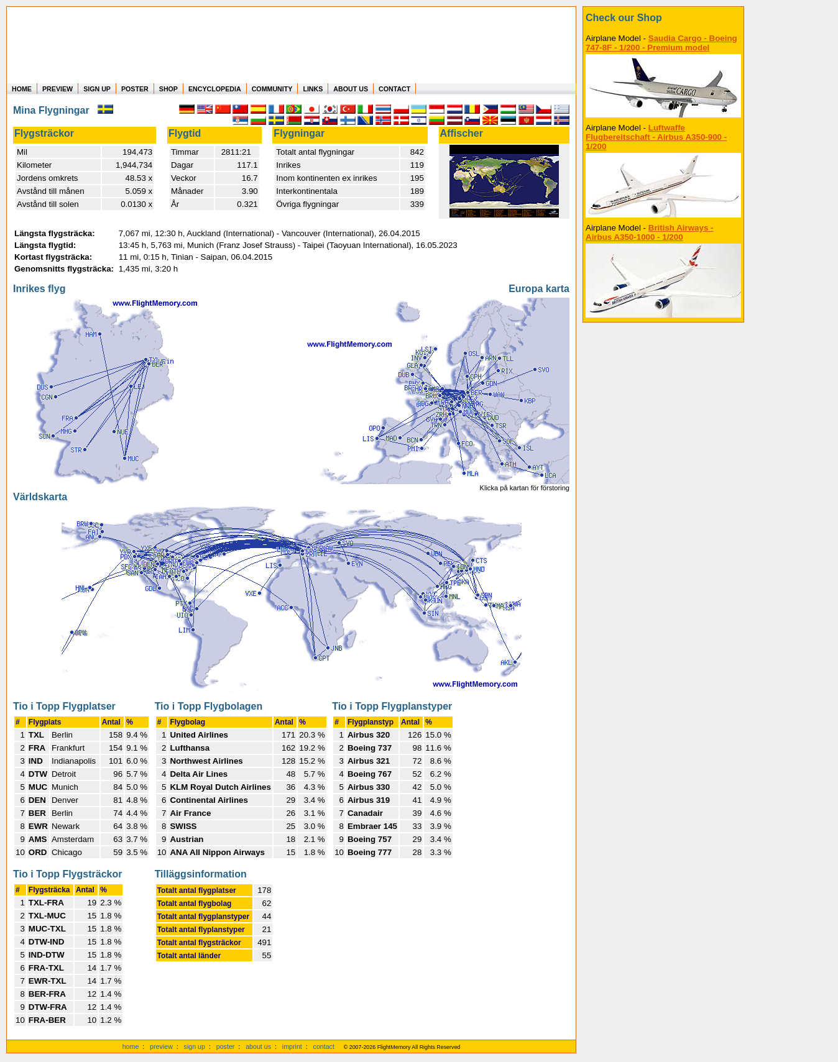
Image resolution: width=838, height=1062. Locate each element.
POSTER (135, 89)
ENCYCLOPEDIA (214, 89)
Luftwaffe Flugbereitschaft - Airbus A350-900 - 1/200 (656, 137)
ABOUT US (350, 89)
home (130, 1046)
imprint (292, 1046)
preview (161, 1046)
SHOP (168, 89)
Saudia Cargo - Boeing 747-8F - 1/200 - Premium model (661, 43)
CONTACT (394, 89)
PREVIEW (57, 89)
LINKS (313, 89)
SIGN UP (97, 89)
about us (258, 1046)
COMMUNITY (272, 89)
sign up (194, 1046)
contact (323, 1046)
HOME (22, 89)
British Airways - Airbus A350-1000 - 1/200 (649, 232)
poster (225, 1046)
